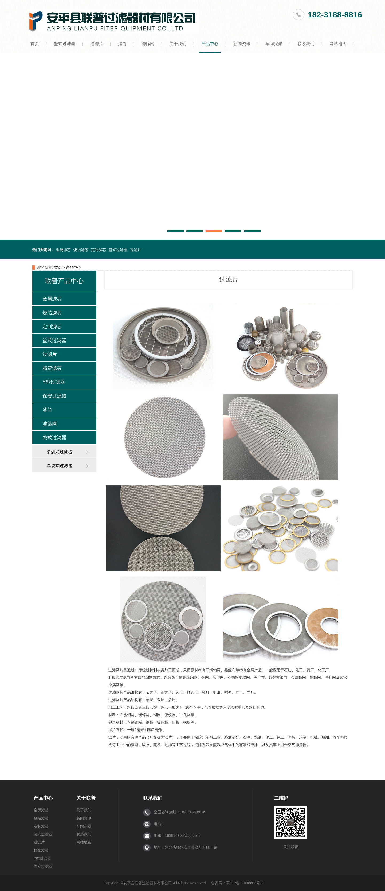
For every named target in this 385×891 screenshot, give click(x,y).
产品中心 (209, 43)
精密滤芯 (52, 368)
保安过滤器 (54, 396)
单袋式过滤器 (59, 465)
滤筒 (122, 43)
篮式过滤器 (64, 43)
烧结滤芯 (80, 250)
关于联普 (86, 798)
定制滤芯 (98, 250)
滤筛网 (148, 43)
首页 (34, 43)
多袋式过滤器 (59, 452)
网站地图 (338, 43)
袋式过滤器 (54, 437)
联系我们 (306, 43)
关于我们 (177, 43)
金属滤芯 (63, 250)
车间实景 (273, 43)
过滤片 (96, 43)
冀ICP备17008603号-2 (245, 883)
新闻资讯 (241, 43)
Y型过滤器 (53, 382)
